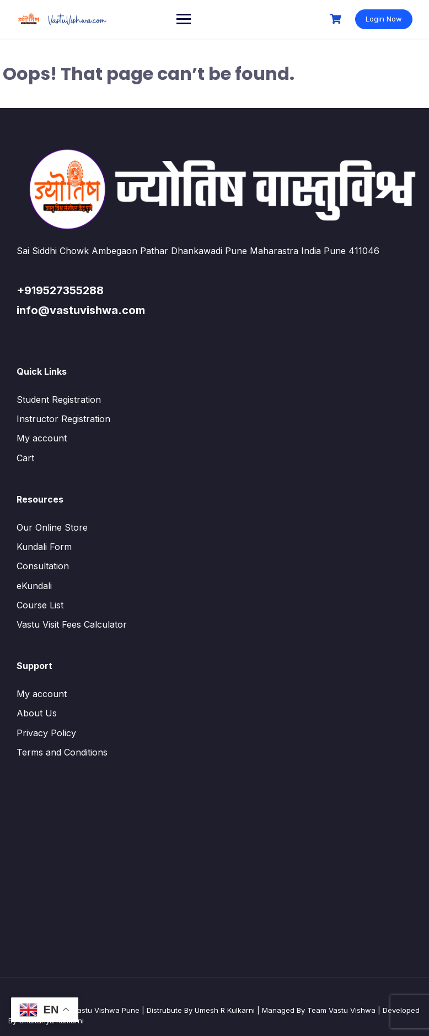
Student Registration (59, 399)
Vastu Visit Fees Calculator (72, 624)
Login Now (384, 18)
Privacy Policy (46, 732)
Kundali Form (44, 546)
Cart (25, 457)
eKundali (34, 585)
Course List (40, 605)
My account (42, 438)
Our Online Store (52, 527)
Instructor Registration (63, 418)
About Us (37, 713)
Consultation (43, 565)
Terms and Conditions (62, 752)
